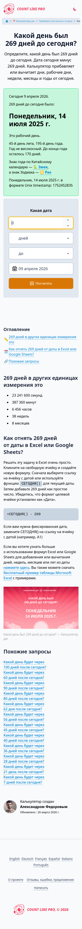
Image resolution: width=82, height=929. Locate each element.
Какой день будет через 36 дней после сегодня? (23, 748)
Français (41, 859)
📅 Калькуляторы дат (24, 21)
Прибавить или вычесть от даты (56, 21)
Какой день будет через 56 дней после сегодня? (23, 717)
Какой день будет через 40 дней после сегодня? (23, 738)
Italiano (67, 859)
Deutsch (27, 859)
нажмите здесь (16, 567)
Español (54, 859)
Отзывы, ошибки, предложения (50, 880)
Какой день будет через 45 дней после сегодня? (23, 727)
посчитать (41, 283)
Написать (41, 888)
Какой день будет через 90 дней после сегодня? (23, 685)
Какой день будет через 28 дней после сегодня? (23, 759)
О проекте (15, 880)
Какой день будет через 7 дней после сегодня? (23, 780)
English (14, 859)
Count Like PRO (24, 8)
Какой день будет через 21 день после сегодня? (23, 769)
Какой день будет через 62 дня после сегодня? (23, 706)
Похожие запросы (24, 361)
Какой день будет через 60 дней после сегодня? (23, 675)
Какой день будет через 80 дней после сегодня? (23, 696)
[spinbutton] (36, 223)
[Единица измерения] (41, 238)
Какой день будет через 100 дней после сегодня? (24, 665)
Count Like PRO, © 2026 (41, 909)
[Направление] (41, 253)
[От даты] (41, 268)
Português (40, 865)
